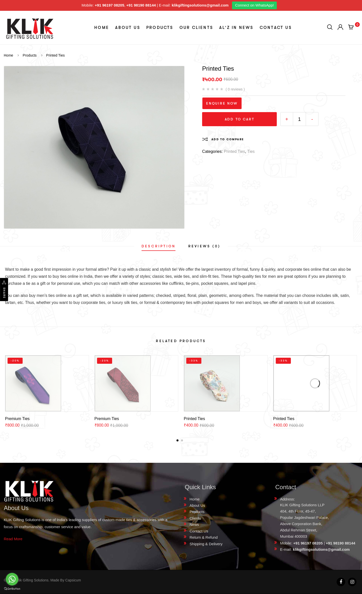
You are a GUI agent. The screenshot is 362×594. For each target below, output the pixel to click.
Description (158, 246)
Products (159, 27)
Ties (251, 151)
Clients (195, 518)
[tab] (158, 246)
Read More (13, 539)
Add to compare (227, 139)
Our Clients (196, 27)
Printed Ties (234, 151)
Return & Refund (204, 537)
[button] (177, 440)
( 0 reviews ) (235, 89)
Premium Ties (17, 419)
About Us (127, 27)
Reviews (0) (204, 246)
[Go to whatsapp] (12, 579)
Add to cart (239, 119)
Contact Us (276, 27)
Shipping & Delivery (206, 544)
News (194, 524)
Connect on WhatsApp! (254, 5)
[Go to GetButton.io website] (12, 588)
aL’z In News (236, 27)
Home (101, 27)
